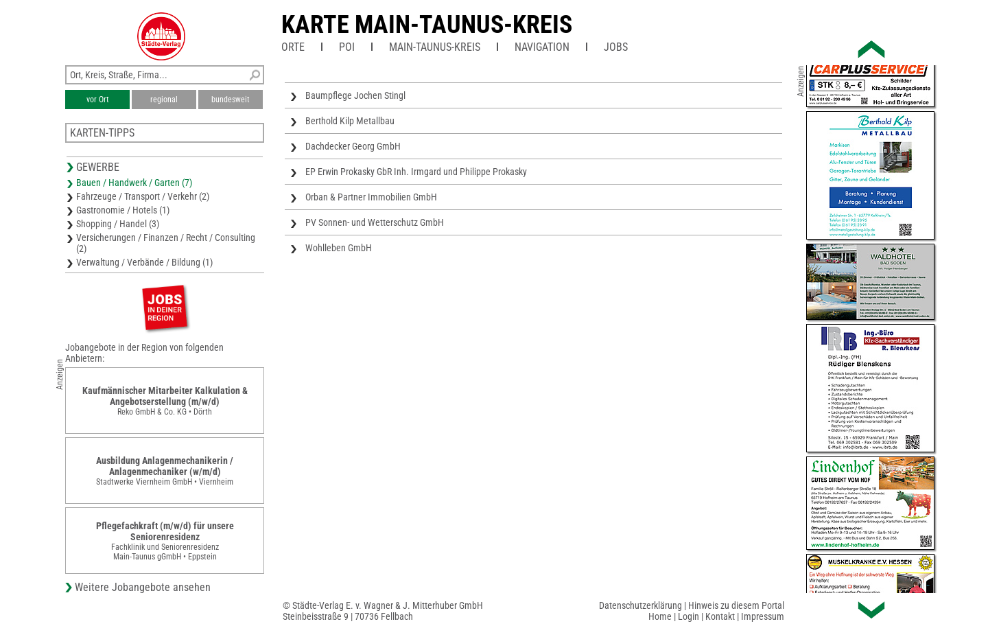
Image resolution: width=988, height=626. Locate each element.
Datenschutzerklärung (640, 605)
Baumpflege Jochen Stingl (355, 95)
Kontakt (720, 616)
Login (688, 616)
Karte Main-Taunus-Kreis (426, 24)
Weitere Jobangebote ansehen (143, 587)
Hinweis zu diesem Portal (736, 605)
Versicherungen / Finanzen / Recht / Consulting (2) (165, 243)
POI (347, 47)
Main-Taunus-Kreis (434, 47)
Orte (293, 47)
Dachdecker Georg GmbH (353, 146)
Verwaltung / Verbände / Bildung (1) (144, 262)
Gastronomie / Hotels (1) (122, 210)
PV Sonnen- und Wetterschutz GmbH (374, 222)
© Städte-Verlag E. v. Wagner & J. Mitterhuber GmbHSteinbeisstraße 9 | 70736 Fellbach (383, 611)
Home (660, 616)
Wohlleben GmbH (338, 247)
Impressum (762, 616)
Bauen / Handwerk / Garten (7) (134, 182)
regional (164, 99)
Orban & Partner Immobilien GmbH (371, 197)
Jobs (616, 47)
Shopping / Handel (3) (117, 223)
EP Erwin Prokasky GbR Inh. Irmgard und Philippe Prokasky (416, 171)
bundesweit (230, 99)
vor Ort (97, 99)
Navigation (542, 47)
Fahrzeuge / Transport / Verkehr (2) (142, 196)
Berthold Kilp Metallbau (350, 120)
